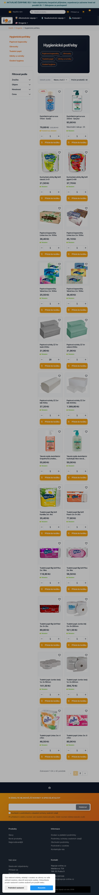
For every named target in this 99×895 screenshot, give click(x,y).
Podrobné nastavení (16, 888)
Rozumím (41, 888)
